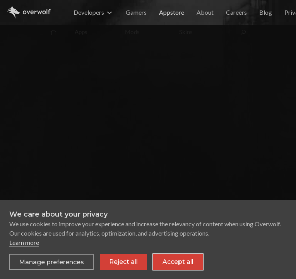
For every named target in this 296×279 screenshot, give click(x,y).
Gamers (136, 12)
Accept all (178, 261)
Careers (236, 12)
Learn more (24, 242)
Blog (265, 12)
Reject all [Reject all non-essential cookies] (123, 261)
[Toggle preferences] (51, 262)
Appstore (171, 12)
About (205, 12)
